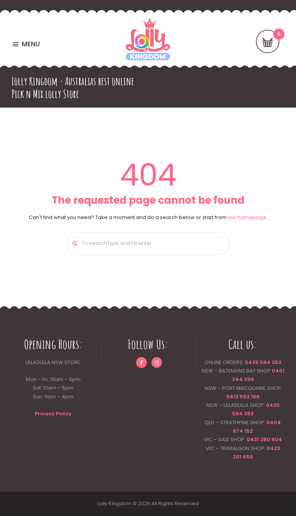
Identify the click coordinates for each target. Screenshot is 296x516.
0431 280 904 (264, 439)
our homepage (247, 217)
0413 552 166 (243, 396)
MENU (31, 44)
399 (248, 379)
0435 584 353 (263, 362)
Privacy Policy (53, 413)
